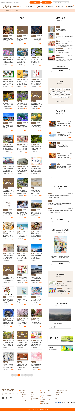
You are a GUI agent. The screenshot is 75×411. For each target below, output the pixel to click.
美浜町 (12, 239)
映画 (62, 285)
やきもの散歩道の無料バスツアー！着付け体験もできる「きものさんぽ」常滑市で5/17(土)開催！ (22, 149)
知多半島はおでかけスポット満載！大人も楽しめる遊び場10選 (22, 214)
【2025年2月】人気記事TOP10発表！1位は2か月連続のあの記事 (22, 344)
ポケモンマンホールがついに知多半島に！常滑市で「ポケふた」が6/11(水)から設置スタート (8, 84)
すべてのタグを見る (60, 101)
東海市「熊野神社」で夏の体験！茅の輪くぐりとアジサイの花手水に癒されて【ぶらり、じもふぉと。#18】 (8, 62)
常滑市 (12, 86)
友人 (21, 173)
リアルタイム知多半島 (35, 399)
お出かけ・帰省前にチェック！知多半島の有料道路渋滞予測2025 (22, 192)
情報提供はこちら (59, 392)
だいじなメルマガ (34, 401)
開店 (17, 43)
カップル (23, 130)
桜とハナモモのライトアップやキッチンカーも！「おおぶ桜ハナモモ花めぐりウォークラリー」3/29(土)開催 (36, 323)
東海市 (12, 43)
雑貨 (17, 238)
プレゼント (33, 396)
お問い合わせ (58, 394)
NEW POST (24, 396)
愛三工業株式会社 (60, 50)
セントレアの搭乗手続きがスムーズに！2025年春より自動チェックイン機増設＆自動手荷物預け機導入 (8, 367)
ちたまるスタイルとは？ (46, 399)
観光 (3, 43)
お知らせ (32, 392)
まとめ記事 (22, 43)
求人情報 (32, 394)
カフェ (32, 86)
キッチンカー (33, 304)
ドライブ (20, 64)
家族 (36, 43)
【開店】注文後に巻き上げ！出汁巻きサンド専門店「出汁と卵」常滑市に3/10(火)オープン (64, 157)
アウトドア (22, 86)
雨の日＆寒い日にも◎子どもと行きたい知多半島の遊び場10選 (8, 105)
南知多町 (26, 65)
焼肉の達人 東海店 (60, 57)
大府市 (25, 217)
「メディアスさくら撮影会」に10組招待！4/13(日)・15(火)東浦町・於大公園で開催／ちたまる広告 (36, 345)
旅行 (22, 64)
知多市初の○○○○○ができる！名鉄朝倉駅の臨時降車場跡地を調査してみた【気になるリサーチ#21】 (36, 280)
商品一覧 (43, 392)
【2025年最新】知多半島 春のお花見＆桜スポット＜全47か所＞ (36, 366)
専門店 (4, 130)
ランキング (24, 398)
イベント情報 (24, 401)
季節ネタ (9, 43)
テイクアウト (19, 325)
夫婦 (66, 285)
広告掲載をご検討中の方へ (61, 390)
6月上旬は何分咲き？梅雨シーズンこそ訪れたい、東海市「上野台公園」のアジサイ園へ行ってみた (36, 62)
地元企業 (6, 130)
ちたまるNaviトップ (7, 10)
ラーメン (56, 97)
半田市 (40, 86)
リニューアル (5, 173)
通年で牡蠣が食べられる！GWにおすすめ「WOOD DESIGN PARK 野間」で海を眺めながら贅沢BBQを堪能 (8, 236)
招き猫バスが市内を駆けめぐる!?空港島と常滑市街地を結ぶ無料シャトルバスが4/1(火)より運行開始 (22, 280)
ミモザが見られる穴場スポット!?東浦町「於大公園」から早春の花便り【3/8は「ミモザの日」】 (8, 345)
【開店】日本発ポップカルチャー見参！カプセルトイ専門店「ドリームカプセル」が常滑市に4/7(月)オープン (22, 258)
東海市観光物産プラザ (61, 29)
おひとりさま (66, 91)
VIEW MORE (60, 70)
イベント (34, 86)
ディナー (6, 238)
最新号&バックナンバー (46, 403)
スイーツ (6, 217)
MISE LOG (24, 394)
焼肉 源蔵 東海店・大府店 (62, 43)
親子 (8, 108)
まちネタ (6, 43)
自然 (5, 64)
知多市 (40, 43)
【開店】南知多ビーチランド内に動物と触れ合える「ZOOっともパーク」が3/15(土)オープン (8, 258)
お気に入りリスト (47, 2)
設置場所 (43, 401)
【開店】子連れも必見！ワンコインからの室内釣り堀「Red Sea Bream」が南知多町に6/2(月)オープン (22, 62)
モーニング (59, 293)
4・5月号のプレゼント (62, 283)
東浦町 (12, 347)
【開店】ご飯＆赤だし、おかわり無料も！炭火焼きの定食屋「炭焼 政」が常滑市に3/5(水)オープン (36, 236)
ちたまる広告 (22, 369)
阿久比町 (26, 108)
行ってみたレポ (64, 97)
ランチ (18, 217)
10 (31, 375)
